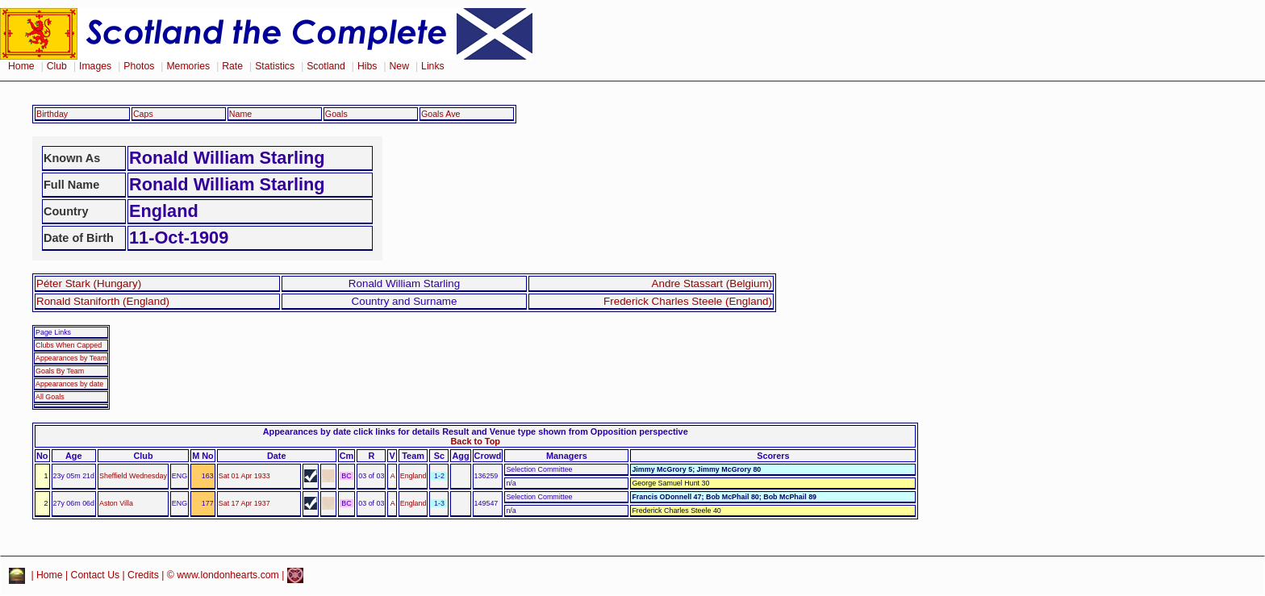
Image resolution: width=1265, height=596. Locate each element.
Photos (138, 66)
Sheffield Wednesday (133, 476)
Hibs (367, 66)
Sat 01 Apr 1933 (244, 476)
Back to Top (474, 441)
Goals (336, 114)
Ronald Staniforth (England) (102, 301)
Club (57, 66)
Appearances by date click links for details (351, 431)
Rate (232, 66)
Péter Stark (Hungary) (88, 283)
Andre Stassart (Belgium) (712, 283)
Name (241, 114)
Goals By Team (59, 371)
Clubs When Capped (68, 345)
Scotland (326, 66)
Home (21, 66)
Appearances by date (69, 384)
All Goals (50, 397)
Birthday (52, 114)
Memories (188, 66)
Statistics (274, 66)
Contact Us (95, 575)
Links (433, 66)
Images (95, 66)
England (413, 476)
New (399, 66)
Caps (143, 114)
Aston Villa (116, 503)
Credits (143, 575)
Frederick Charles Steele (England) (687, 301)
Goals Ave (441, 114)
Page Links (53, 332)
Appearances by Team (70, 358)
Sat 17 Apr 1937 (244, 503)
